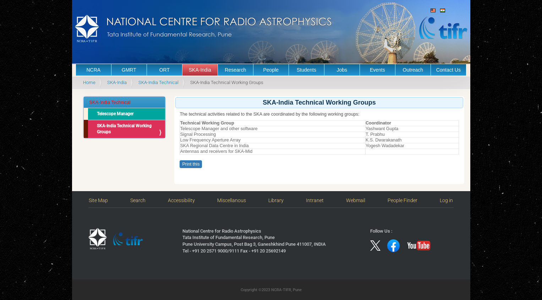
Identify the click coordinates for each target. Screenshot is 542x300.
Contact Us (448, 70)
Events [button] (377, 70)
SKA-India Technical (158, 82)
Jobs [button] (342, 70)
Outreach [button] (413, 70)
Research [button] (235, 70)
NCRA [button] (93, 70)
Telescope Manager (115, 113)
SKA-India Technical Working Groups (124, 128)
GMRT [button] (129, 70)
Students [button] (306, 70)
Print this (190, 164)
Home (89, 82)
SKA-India (200, 70)
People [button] (271, 70)
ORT (164, 70)
